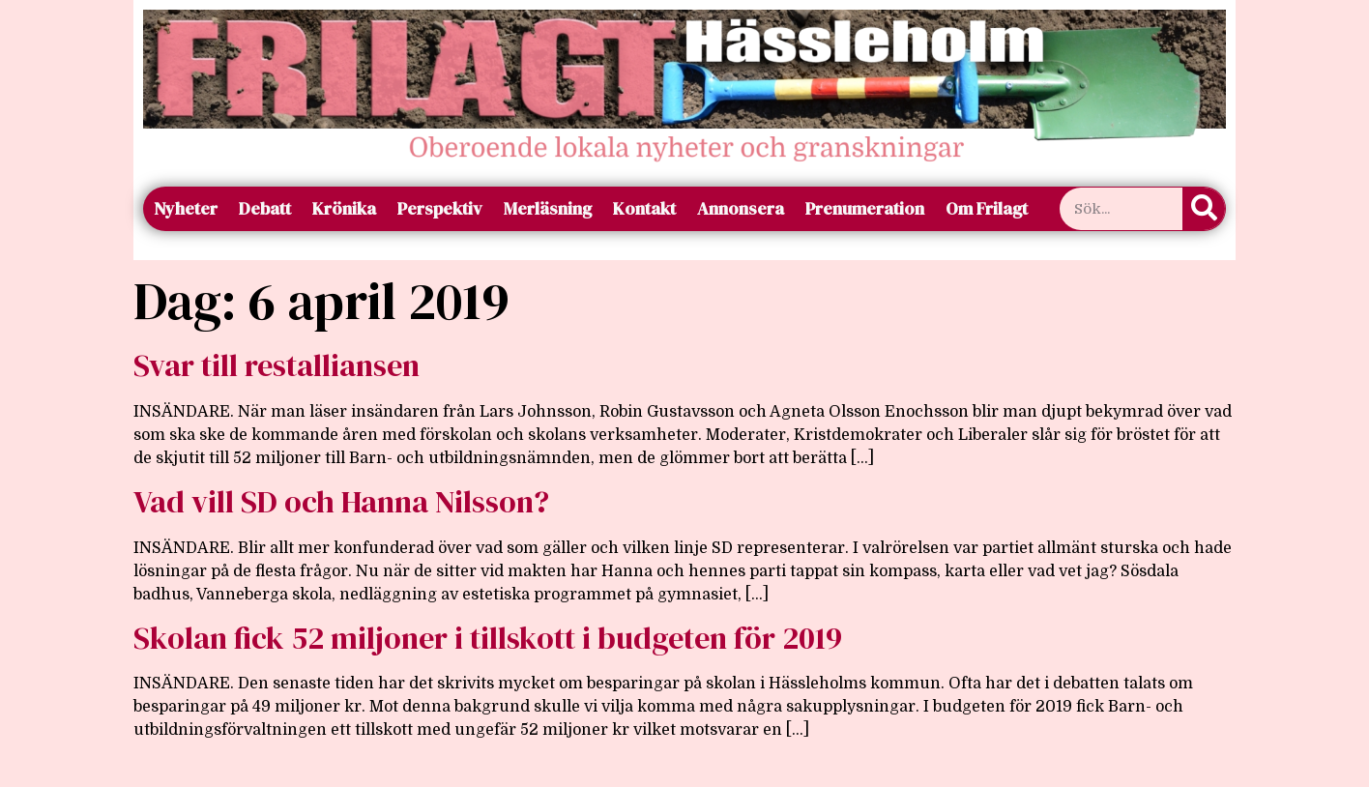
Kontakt (644, 208)
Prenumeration (864, 208)
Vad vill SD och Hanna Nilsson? (341, 502)
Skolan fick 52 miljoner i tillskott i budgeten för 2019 (487, 638)
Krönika (344, 208)
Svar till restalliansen (276, 365)
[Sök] (1203, 209)
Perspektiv (439, 208)
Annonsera (740, 208)
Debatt (265, 208)
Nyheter (186, 208)
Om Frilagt (987, 208)
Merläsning (548, 208)
